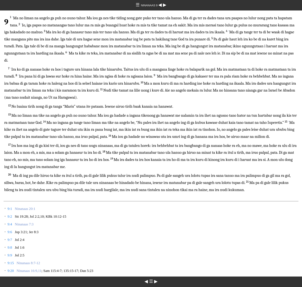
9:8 (10, 248)
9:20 (11, 271)
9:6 (10, 232)
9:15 (11, 263)
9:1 (10, 209)
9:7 (10, 240)
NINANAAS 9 (149, 5)
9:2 (10, 216)
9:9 (10, 255)
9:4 (10, 224)
